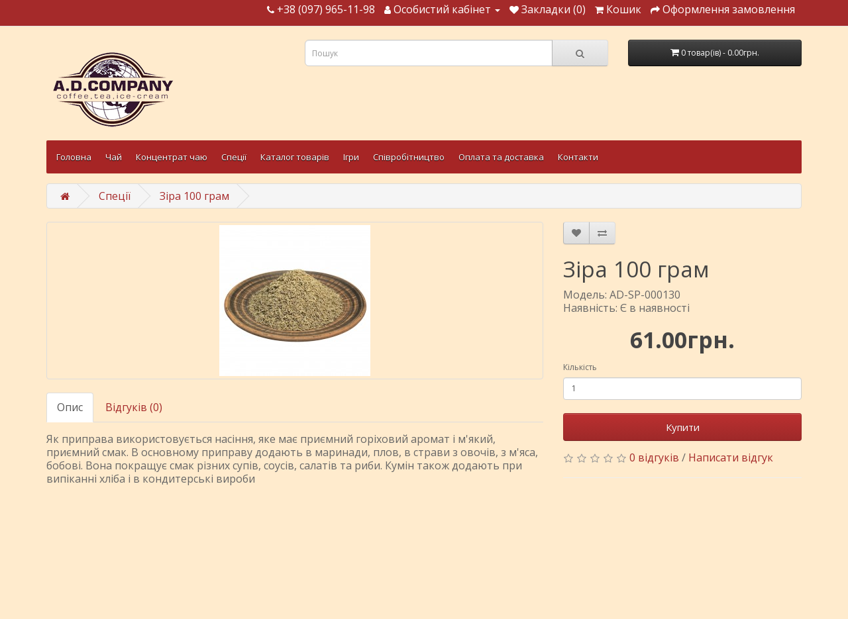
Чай (113, 157)
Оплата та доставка (501, 157)
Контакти (578, 157)
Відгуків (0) (133, 407)
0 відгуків (654, 457)
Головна (73, 157)
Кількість (580, 367)
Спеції (233, 157)
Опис (70, 407)
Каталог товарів (294, 157)
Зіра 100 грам (194, 196)
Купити (683, 427)
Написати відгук (730, 457)
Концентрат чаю (171, 157)
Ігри (351, 157)
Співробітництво (409, 157)
